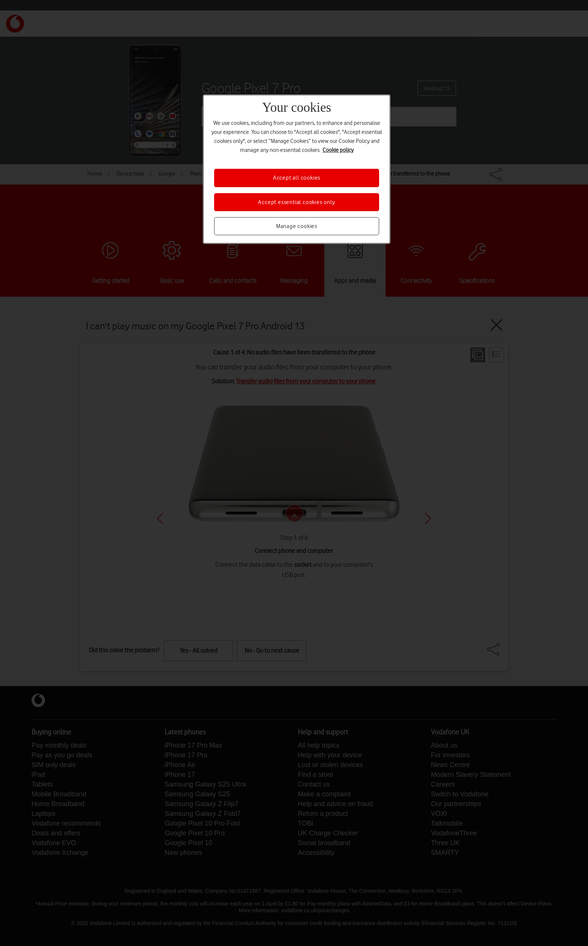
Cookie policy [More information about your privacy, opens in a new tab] (338, 150)
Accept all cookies (296, 177)
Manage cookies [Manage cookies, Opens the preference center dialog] (296, 226)
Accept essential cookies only (296, 202)
